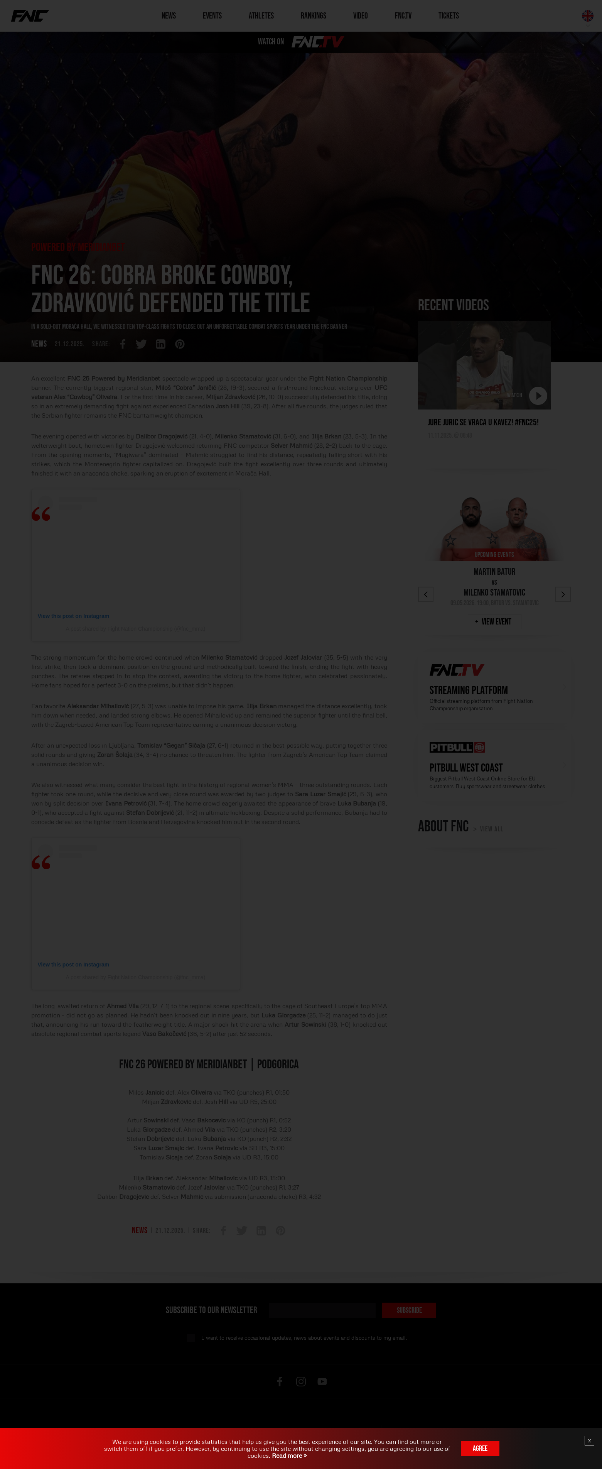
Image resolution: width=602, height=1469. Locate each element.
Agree (480, 1448)
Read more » (288, 1455)
